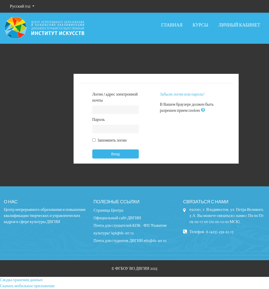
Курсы (200, 25)
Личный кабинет (239, 25)
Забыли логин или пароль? (182, 94)
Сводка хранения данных (21, 279)
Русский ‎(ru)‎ (20, 6)
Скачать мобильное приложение (27, 285)
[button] (204, 110)
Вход (115, 154)
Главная (171, 25)
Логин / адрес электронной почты (115, 97)
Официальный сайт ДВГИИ (117, 217)
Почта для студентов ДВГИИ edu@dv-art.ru (130, 240)
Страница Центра (108, 210)
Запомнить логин (112, 140)
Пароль (98, 119)
